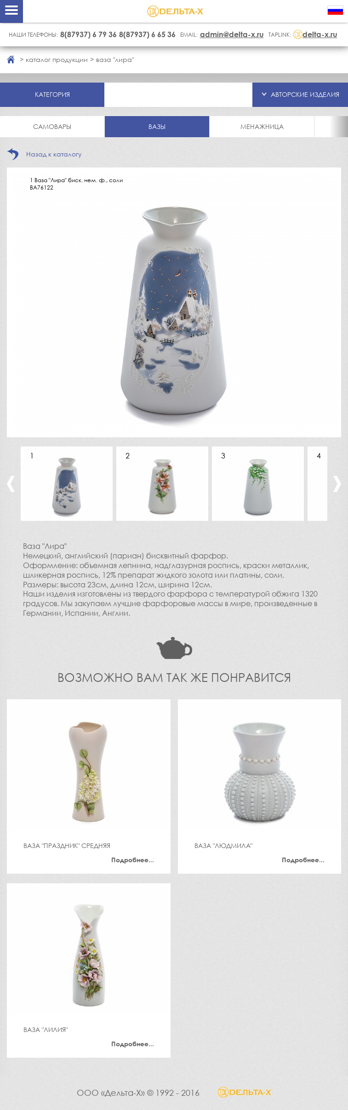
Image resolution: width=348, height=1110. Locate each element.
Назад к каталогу (54, 154)
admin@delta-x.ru (232, 34)
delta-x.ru (319, 34)
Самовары (52, 126)
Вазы (156, 126)
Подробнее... (132, 860)
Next (337, 484)
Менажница (262, 126)
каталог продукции (57, 59)
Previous (11, 484)
